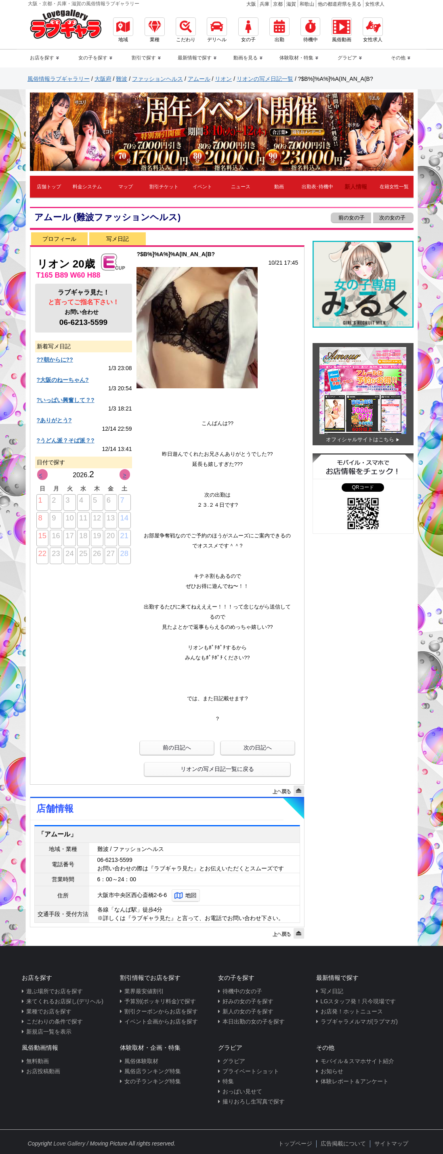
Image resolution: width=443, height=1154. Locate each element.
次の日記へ (258, 747)
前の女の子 (351, 218)
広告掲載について (343, 1143)
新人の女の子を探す (248, 1011)
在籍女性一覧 (394, 187)
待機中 (310, 29)
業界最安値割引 (144, 991)
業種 (155, 29)
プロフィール (59, 239)
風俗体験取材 (141, 1061)
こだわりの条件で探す (54, 1021)
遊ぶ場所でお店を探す (54, 991)
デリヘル (217, 29)
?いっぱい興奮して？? (65, 400)
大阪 (251, 4)
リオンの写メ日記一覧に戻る (217, 769)
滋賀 (291, 4)
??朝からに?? (55, 359)
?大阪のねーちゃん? (63, 380)
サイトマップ (391, 1143)
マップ (125, 187)
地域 (123, 29)
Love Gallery (69, 1143)
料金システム (87, 187)
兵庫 (264, 4)
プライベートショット (251, 1071)
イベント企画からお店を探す (161, 1021)
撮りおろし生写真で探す (254, 1101)
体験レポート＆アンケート (354, 1081)
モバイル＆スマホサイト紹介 (357, 1061)
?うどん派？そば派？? (65, 440)
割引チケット (163, 187)
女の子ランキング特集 (152, 1081)
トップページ (295, 1143)
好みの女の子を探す (248, 1001)
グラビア (234, 1061)
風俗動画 (342, 29)
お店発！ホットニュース (352, 1011)
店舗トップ (49, 187)
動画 (279, 187)
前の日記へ (177, 747)
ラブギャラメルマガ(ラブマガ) (359, 1021)
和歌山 (307, 4)
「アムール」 (57, 834)
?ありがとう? (54, 420)
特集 (228, 1081)
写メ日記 (117, 239)
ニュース (240, 187)
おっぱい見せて (242, 1091)
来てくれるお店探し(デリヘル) (64, 1001)
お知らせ (332, 1071)
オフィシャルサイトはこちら (360, 439)
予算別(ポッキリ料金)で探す (160, 1001)
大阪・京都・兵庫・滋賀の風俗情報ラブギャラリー (83, 3)
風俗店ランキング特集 (152, 1071)
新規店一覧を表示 (48, 1031)
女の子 (248, 29)
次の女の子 (393, 218)
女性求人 (374, 4)
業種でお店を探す (48, 1011)
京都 (278, 4)
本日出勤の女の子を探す (254, 1021)
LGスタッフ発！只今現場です (358, 1001)
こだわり (186, 29)
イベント (202, 187)
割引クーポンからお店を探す (161, 1011)
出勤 (279, 29)
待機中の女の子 (242, 991)
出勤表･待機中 (317, 187)
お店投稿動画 (43, 1071)
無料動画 (37, 1061)
